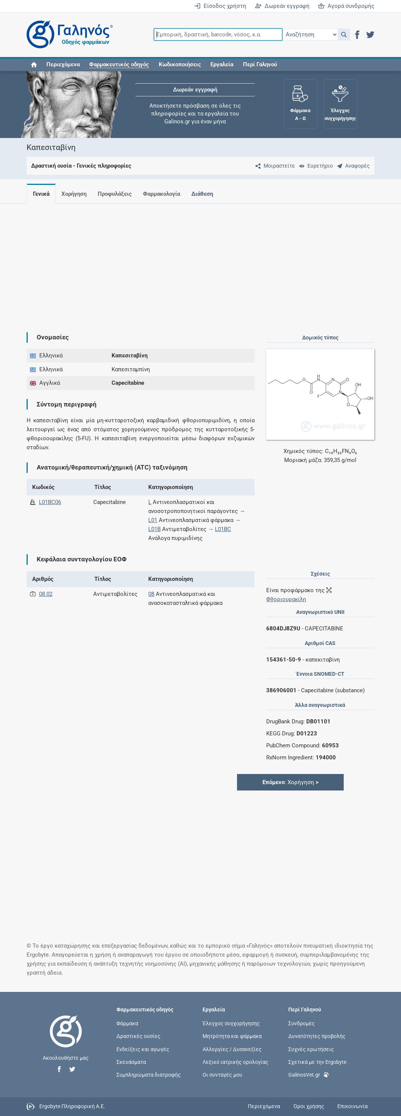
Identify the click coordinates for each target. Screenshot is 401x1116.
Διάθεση (208, 193)
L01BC (223, 529)
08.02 (45, 594)
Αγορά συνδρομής (346, 6)
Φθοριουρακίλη (286, 599)
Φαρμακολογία (166, 193)
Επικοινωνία (352, 1106)
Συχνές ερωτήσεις (311, 1049)
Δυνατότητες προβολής (317, 1036)
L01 (152, 520)
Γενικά (41, 193)
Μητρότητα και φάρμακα (232, 1036)
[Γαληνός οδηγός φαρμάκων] (68, 34)
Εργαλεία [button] (221, 64)
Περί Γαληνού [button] (260, 64)
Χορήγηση (75, 193)
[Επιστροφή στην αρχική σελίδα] (66, 1039)
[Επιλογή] (310, 34)
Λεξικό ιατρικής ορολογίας (235, 1062)
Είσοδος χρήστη (220, 6)
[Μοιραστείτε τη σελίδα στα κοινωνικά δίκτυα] (273, 166)
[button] (344, 34)
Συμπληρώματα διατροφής (148, 1074)
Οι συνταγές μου (222, 1074)
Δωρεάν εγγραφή (282, 6)
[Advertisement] (200, 261)
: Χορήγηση (290, 782)
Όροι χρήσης (309, 1106)
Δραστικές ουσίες (138, 1036)
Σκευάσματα (131, 1062)
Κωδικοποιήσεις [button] (180, 64)
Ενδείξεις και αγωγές (142, 1049)
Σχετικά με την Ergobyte (317, 1062)
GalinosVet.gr (308, 1074)
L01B (154, 529)
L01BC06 (50, 502)
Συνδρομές (301, 1023)
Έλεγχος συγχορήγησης (231, 1023)
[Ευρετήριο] (314, 166)
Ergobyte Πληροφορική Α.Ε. (72, 1106)
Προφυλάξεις (118, 193)
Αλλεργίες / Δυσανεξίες (232, 1049)
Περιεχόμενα (63, 64)
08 (151, 594)
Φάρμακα (127, 1023)
